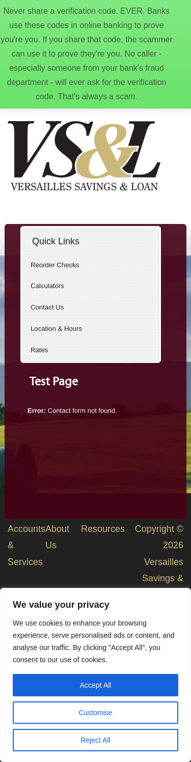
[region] (95, 675)
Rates (39, 350)
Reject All (95, 740)
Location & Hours (56, 328)
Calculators (47, 286)
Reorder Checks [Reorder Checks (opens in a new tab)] (55, 265)
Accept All (95, 685)
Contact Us (47, 307)
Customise (95, 713)
